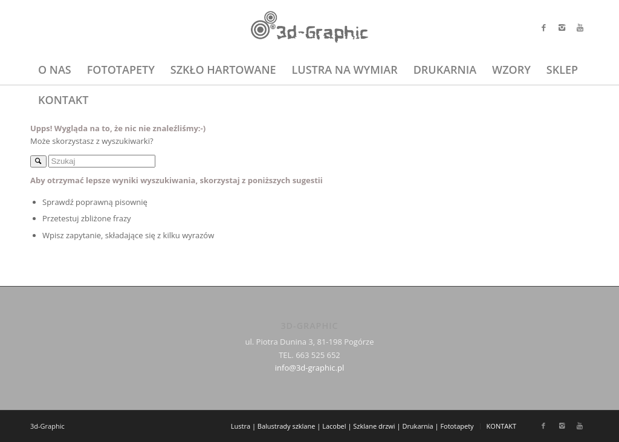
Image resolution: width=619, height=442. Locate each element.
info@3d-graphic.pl (309, 367)
